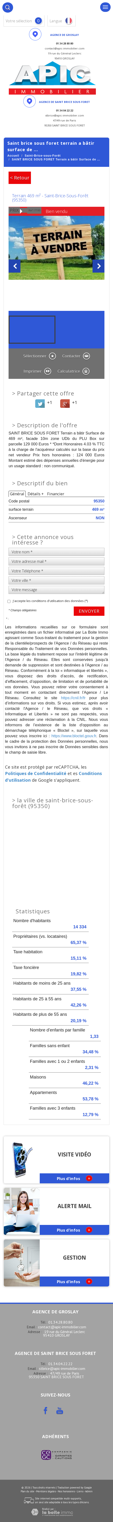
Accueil (13, 155)
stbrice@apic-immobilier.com (62, 1368)
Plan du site (27, 1491)
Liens (80, 1491)
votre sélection (19, 21)
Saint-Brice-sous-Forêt (43, 155)
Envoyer (89, 611)
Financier (55, 493)
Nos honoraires (66, 1491)
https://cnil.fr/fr (73, 698)
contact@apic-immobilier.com (62, 1327)
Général (17, 493)
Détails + (36, 493)
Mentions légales (46, 1491)
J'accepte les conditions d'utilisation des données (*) (50, 601)
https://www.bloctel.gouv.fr (73, 736)
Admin (89, 1491)
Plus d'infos (74, 1178)
